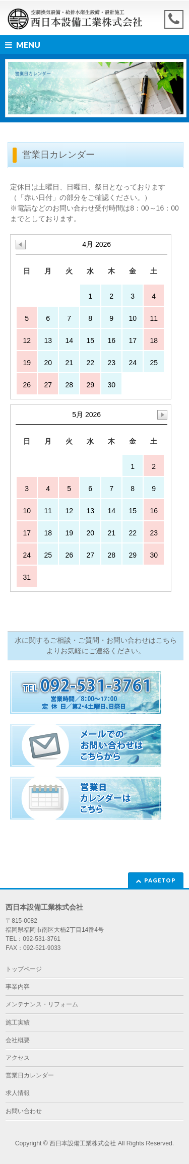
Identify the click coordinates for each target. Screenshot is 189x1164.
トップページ (24, 969)
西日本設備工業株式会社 (82, 1143)
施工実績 (18, 1022)
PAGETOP (160, 880)
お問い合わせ (24, 1111)
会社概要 (18, 1040)
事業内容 (18, 986)
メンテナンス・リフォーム (42, 1004)
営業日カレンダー (30, 1075)
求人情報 (18, 1093)
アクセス (18, 1057)
